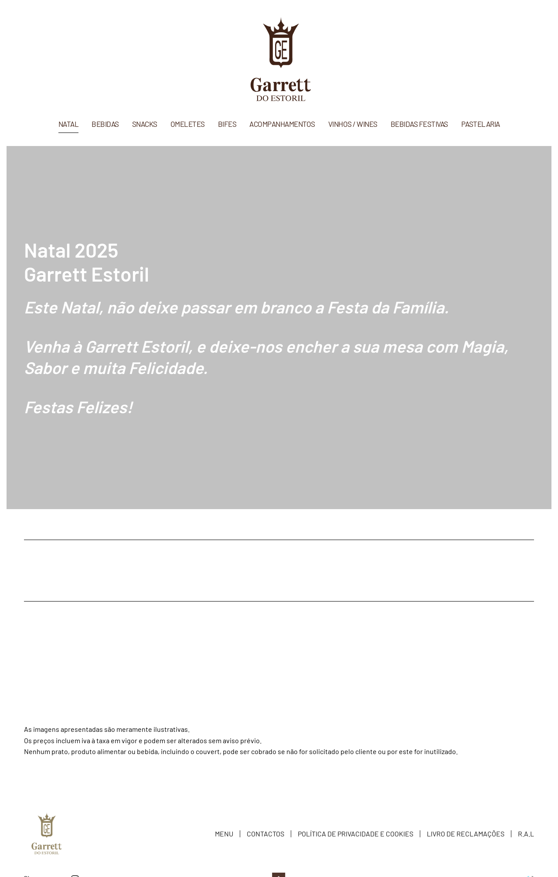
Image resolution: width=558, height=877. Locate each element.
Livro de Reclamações (465, 835)
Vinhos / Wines (353, 123)
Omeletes (187, 123)
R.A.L (526, 835)
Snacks (144, 123)
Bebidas (105, 123)
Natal (68, 123)
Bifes (227, 123)
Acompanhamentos (282, 123)
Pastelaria (480, 123)
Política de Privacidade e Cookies (355, 835)
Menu (224, 835)
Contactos (265, 835)
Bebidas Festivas (419, 123)
